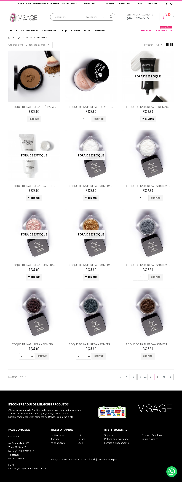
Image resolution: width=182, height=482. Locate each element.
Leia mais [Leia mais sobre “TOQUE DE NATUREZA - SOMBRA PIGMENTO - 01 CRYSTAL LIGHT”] (92, 197)
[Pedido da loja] (38, 45)
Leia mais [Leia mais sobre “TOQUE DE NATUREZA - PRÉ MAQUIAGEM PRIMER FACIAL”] (149, 118)
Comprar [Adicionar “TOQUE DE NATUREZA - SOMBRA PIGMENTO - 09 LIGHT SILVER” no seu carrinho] (155, 277)
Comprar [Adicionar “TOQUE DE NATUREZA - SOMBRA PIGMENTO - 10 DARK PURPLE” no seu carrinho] (42, 356)
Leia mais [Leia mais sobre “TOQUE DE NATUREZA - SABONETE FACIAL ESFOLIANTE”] (35, 197)
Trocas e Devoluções (153, 435)
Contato (99, 30)
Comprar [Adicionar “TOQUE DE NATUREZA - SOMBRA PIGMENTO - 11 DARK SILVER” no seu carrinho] (98, 356)
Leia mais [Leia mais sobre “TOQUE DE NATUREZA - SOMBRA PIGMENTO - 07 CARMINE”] (35, 277)
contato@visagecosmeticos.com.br (27, 468)
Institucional (29, 30)
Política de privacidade (116, 439)
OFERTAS (146, 30)
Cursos (75, 30)
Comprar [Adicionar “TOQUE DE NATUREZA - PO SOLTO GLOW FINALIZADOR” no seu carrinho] (98, 118)
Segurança (110, 435)
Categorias (49, 30)
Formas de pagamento (116, 442)
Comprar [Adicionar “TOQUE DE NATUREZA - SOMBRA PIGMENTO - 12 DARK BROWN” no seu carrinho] (147, 356)
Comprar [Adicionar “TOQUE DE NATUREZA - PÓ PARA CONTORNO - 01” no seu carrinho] (34, 118)
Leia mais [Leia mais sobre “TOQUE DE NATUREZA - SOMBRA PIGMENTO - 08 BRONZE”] (92, 277)
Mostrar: (148, 44)
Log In (139, 3)
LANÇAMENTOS (163, 29)
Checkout (124, 3)
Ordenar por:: (15, 44)
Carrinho (108, 3)
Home (13, 30)
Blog (87, 30)
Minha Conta (91, 3)
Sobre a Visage (150, 439)
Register (152, 3)
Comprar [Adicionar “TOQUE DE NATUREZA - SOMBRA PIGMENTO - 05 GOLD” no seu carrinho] (155, 197)
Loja (65, 30)
